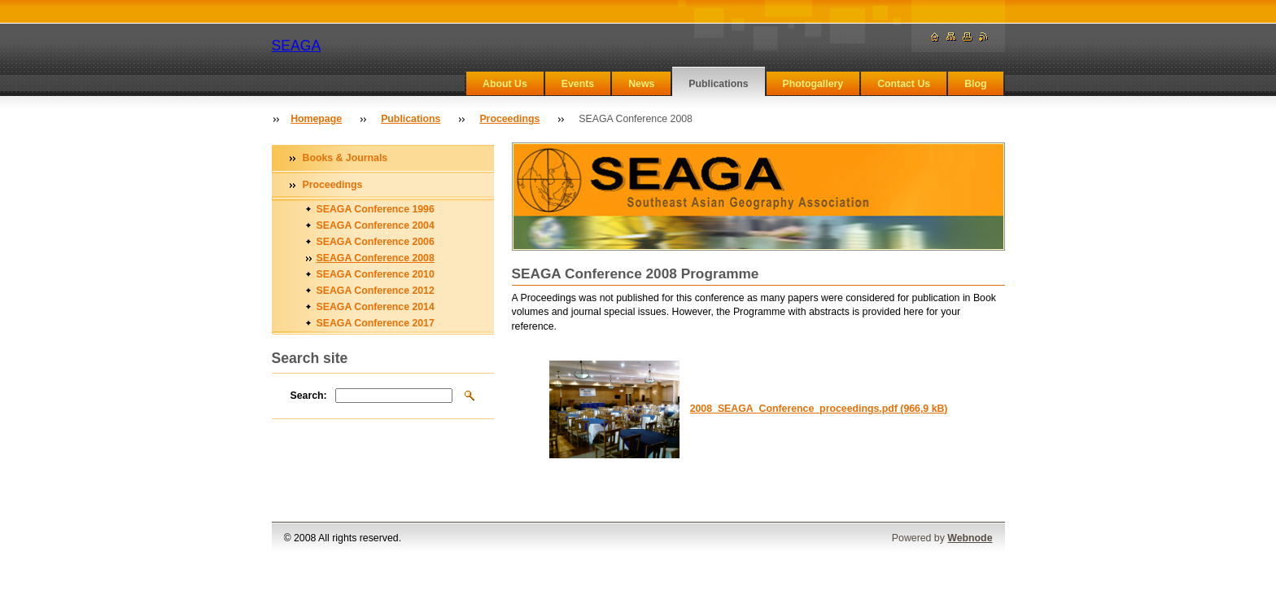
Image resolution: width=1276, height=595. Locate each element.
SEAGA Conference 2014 (376, 307)
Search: (309, 395)
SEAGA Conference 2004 (376, 225)
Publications (718, 84)
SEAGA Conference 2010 (376, 274)
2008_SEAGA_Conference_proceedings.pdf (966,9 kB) (819, 408)
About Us (505, 84)
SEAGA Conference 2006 (376, 241)
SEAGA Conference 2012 (376, 290)
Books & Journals (345, 158)
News (641, 84)
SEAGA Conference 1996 (376, 209)
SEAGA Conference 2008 (376, 258)
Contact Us (903, 84)
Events (578, 84)
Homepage (316, 119)
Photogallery (813, 84)
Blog (975, 84)
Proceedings (509, 119)
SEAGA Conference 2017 (376, 323)
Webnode (969, 538)
